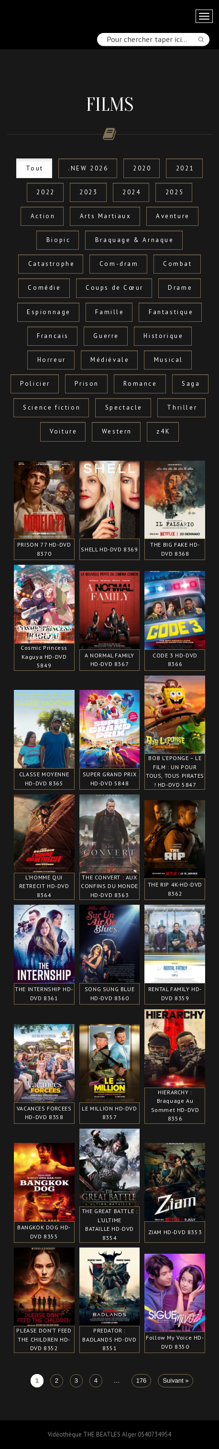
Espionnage (49, 312)
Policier (35, 384)
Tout (34, 168)
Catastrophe (51, 264)
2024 (131, 192)
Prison (87, 384)
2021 (185, 168)
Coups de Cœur (114, 288)
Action (43, 216)
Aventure (173, 216)
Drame (180, 288)
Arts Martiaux (105, 216)
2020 (142, 168)
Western (117, 431)
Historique (163, 336)
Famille (109, 312)
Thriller (182, 407)
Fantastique (171, 312)
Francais (53, 336)
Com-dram (119, 264)
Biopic (58, 240)
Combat (177, 264)
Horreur (51, 360)
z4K (163, 431)
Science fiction (51, 407)
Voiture (63, 431)
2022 (45, 192)
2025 (174, 192)
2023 (88, 192)
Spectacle (123, 407)
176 (141, 1380)
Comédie (44, 288)
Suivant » (175, 1380)
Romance (140, 384)
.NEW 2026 (88, 168)
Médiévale (109, 360)
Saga (191, 384)
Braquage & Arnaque (134, 240)
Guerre (106, 336)
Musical (168, 360)
